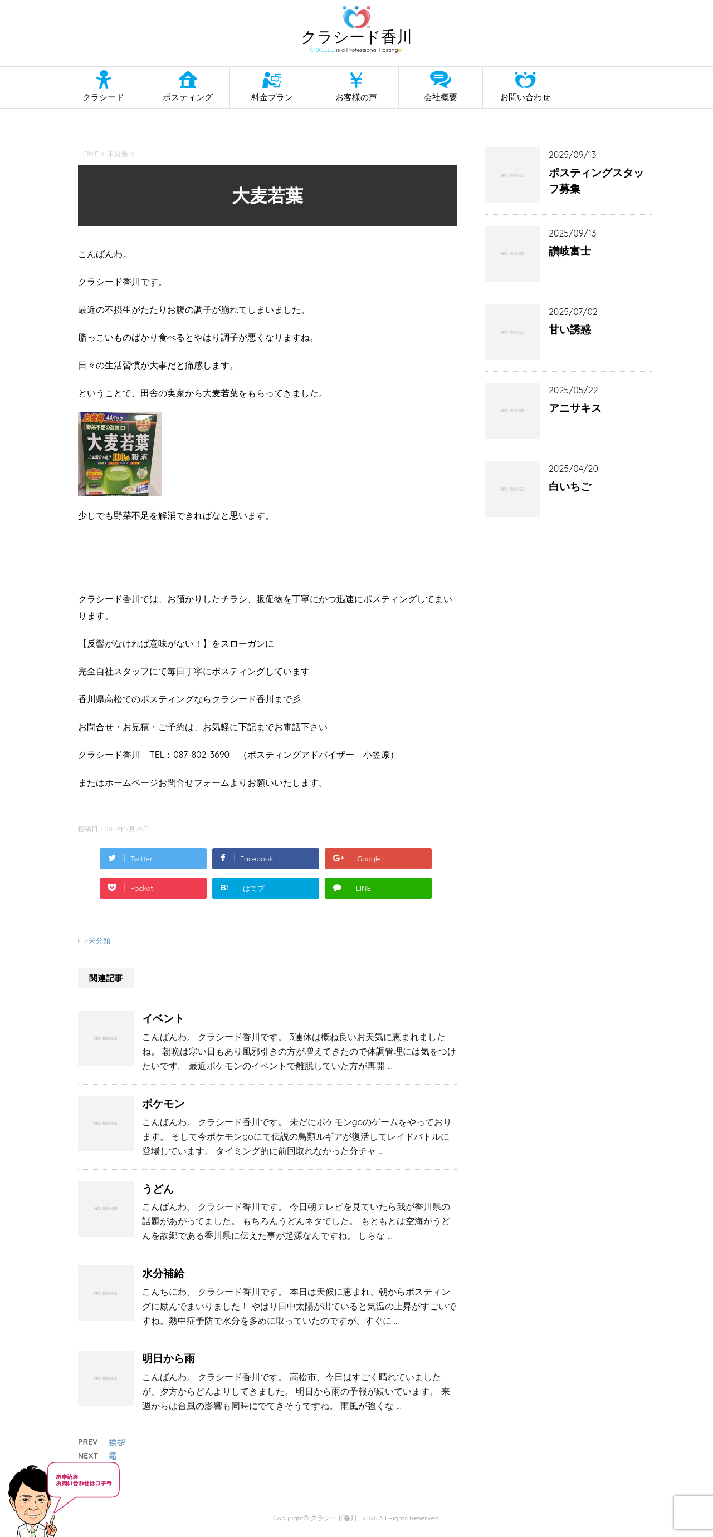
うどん (158, 1188)
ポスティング (188, 97)
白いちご (570, 486)
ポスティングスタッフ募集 (596, 180)
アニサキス (575, 408)
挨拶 (117, 1442)
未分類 (99, 940)
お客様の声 (356, 97)
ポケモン (163, 1103)
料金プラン (272, 97)
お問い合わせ (525, 97)
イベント (163, 1018)
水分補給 (163, 1273)
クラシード (103, 97)
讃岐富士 (570, 251)
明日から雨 (168, 1358)
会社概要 (440, 97)
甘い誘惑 (570, 329)
